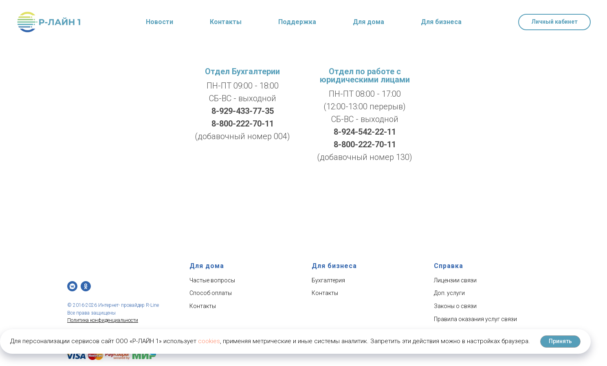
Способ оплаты (210, 293)
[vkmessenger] (72, 286)
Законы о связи (455, 306)
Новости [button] (159, 22)
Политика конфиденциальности (102, 320)
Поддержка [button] (297, 22)
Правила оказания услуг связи (475, 319)
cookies (209, 341)
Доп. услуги (449, 293)
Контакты (226, 22)
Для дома (368, 22)
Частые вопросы (212, 280)
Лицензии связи (455, 280)
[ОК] (86, 286)
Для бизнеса (441, 22)
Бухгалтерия (328, 280)
